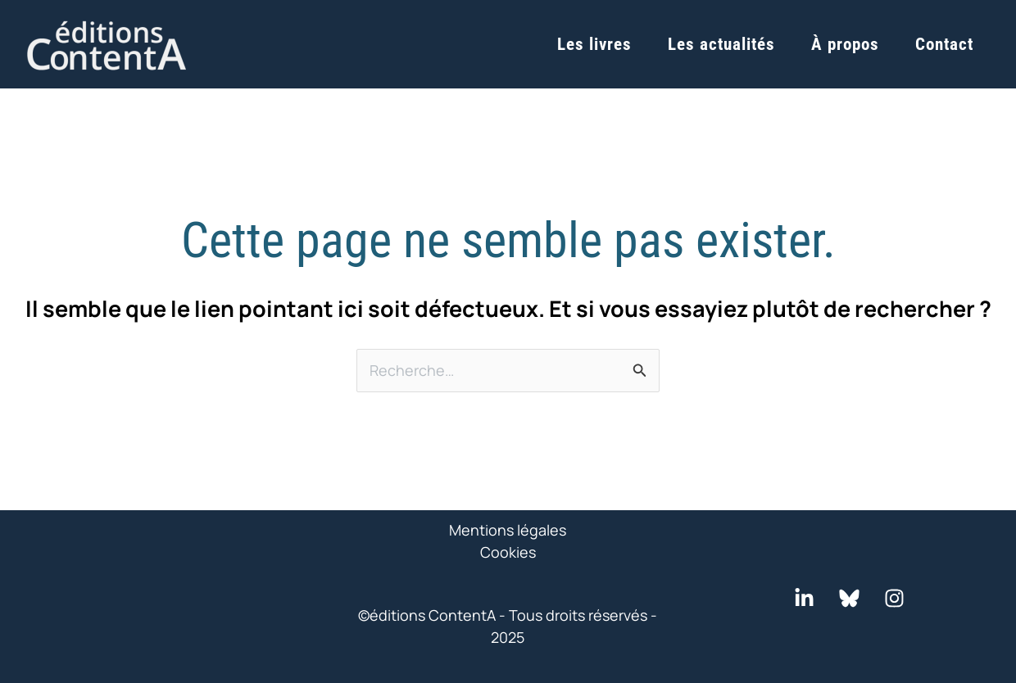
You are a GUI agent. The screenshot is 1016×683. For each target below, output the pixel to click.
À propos (845, 44)
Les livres (594, 44)
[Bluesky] (849, 598)
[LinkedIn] (804, 598)
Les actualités (721, 44)
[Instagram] (894, 598)
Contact (944, 44)
